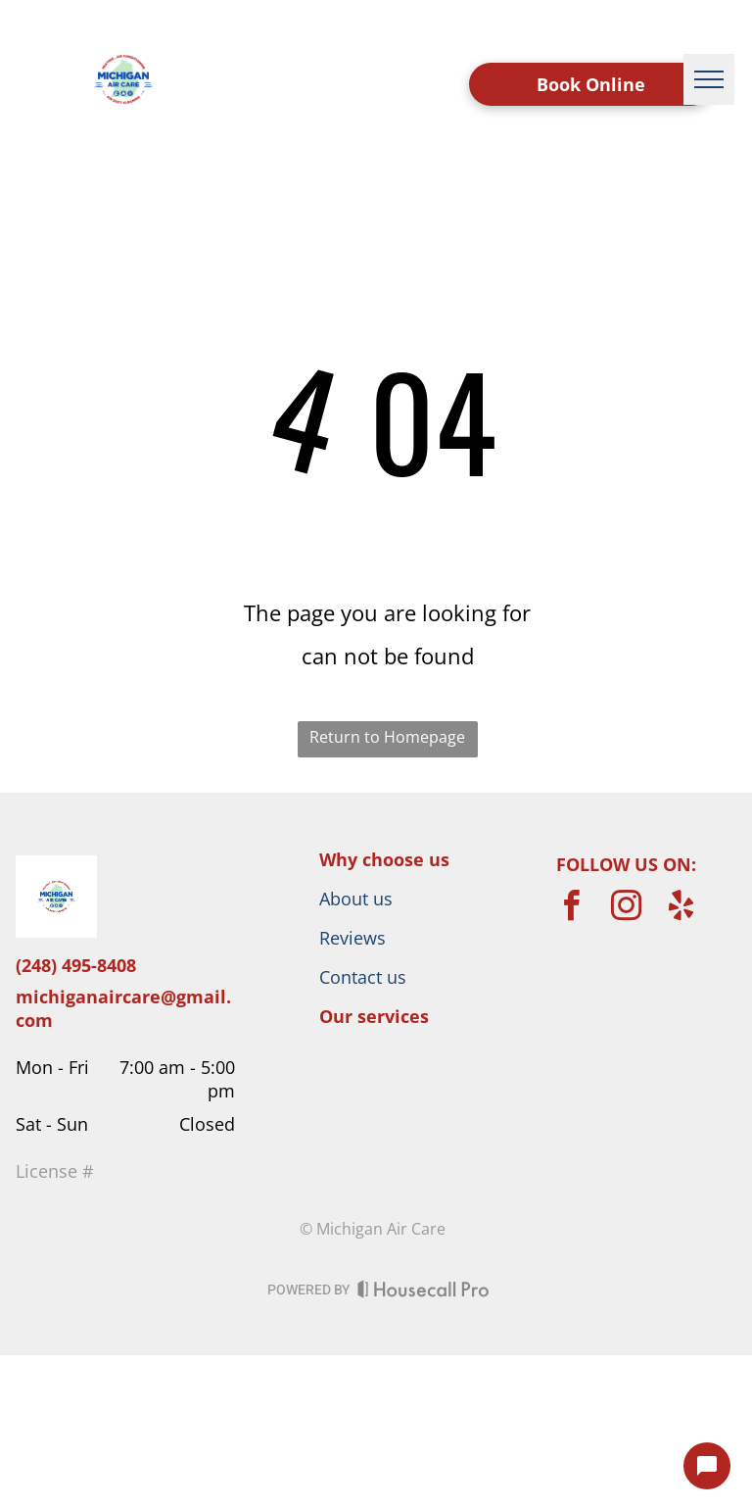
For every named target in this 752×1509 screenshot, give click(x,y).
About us (356, 898)
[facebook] (571, 909)
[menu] (708, 79)
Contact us (362, 977)
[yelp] (681, 909)
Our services (374, 1016)
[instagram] (626, 909)
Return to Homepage (387, 737)
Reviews (352, 937)
